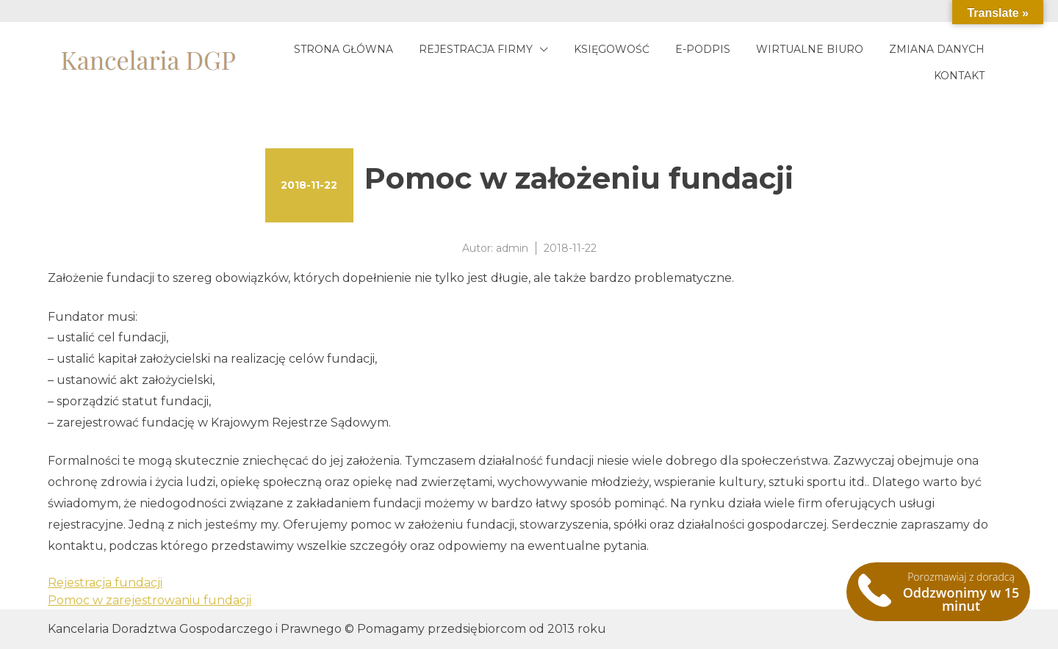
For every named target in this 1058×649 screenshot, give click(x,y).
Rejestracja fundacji (105, 583)
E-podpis (702, 49)
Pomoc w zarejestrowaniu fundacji (149, 600)
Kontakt (959, 75)
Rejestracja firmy (476, 49)
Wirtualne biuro (809, 49)
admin (512, 248)
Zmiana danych (937, 49)
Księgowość (611, 49)
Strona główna (343, 49)
